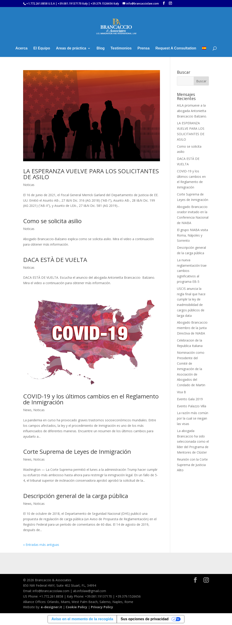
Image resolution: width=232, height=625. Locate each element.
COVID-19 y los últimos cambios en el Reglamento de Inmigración (91, 399)
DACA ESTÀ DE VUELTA (55, 260)
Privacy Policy (102, 607)
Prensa (144, 48)
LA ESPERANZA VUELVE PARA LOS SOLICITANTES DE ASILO (91, 174)
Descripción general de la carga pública (75, 496)
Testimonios (121, 48)
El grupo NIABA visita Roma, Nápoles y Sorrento (192, 235)
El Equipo (41, 48)
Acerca (21, 48)
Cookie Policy (76, 607)
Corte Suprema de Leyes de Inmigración (77, 451)
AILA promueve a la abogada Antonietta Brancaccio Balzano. (192, 110)
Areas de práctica (71, 48)
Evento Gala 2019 (190, 399)
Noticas (28, 185)
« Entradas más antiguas (41, 544)
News (27, 410)
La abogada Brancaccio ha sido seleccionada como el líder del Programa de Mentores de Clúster (193, 441)
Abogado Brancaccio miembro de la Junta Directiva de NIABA (192, 327)
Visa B (181, 392)
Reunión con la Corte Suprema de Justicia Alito (192, 464)
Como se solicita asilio (52, 221)
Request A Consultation (175, 48)
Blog (101, 48)
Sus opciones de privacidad (145, 619)
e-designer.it (51, 607)
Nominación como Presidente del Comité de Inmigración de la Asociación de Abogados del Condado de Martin (191, 368)
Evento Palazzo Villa (191, 406)
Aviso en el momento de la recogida (82, 619)
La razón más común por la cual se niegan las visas (192, 418)
